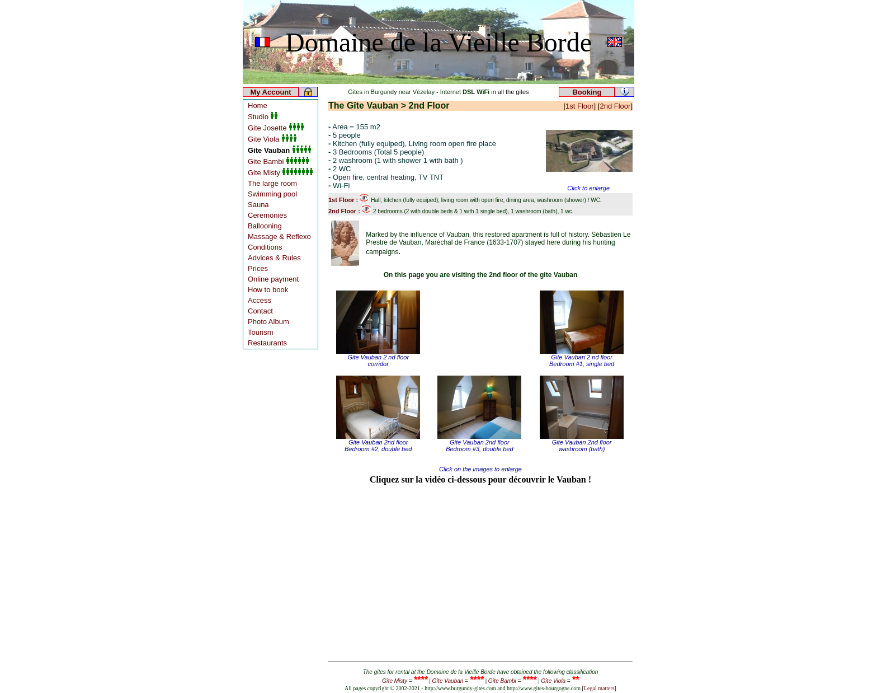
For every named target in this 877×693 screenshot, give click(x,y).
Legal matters (599, 688)
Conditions (265, 247)
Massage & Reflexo (279, 236)
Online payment (273, 279)
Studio (263, 117)
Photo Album (268, 321)
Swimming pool (272, 194)
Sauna (258, 204)
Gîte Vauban (448, 681)
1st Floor (579, 106)
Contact (260, 311)
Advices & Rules (274, 258)
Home (257, 105)
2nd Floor (615, 106)
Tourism (261, 332)
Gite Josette (276, 128)
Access (259, 300)
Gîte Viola (553, 681)
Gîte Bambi (502, 681)
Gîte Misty (394, 681)
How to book (268, 289)
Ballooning (265, 226)
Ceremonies (267, 215)
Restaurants (267, 343)
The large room (272, 183)
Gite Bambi (278, 161)
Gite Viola (272, 139)
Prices (258, 268)
